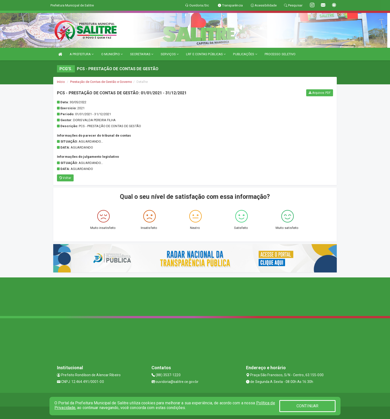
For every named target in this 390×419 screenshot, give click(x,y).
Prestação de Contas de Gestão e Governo (101, 82)
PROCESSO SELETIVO (280, 54)
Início (61, 82)
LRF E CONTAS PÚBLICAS (206, 54)
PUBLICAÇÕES (245, 54)
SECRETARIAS (141, 54)
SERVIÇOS (170, 54)
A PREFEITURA (82, 54)
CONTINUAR (307, 406)
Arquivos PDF (320, 93)
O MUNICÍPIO (112, 54)
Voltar (65, 178)
